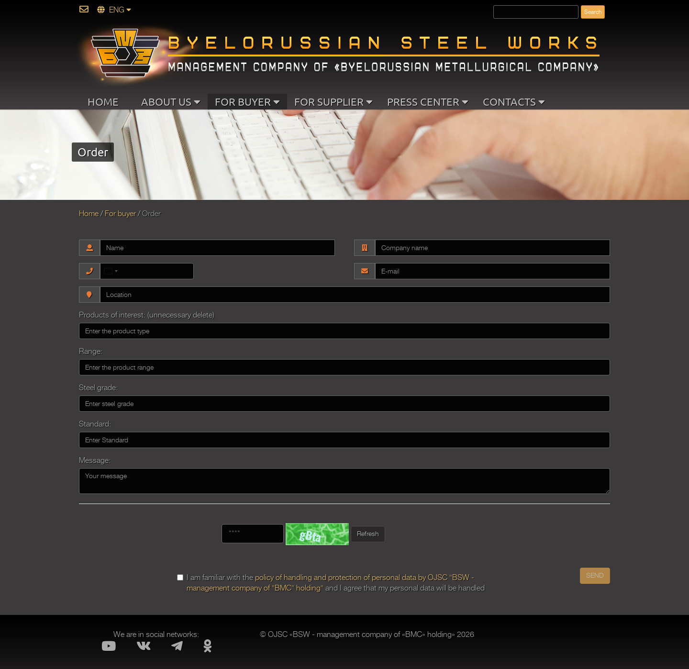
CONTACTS (514, 101)
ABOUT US (170, 101)
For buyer (120, 213)
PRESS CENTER (427, 101)
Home (89, 213)
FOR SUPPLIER (333, 101)
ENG (114, 10)
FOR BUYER (247, 101)
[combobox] (111, 271)
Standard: (95, 424)
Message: (95, 460)
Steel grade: (98, 388)
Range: (90, 351)
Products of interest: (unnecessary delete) (146, 315)
